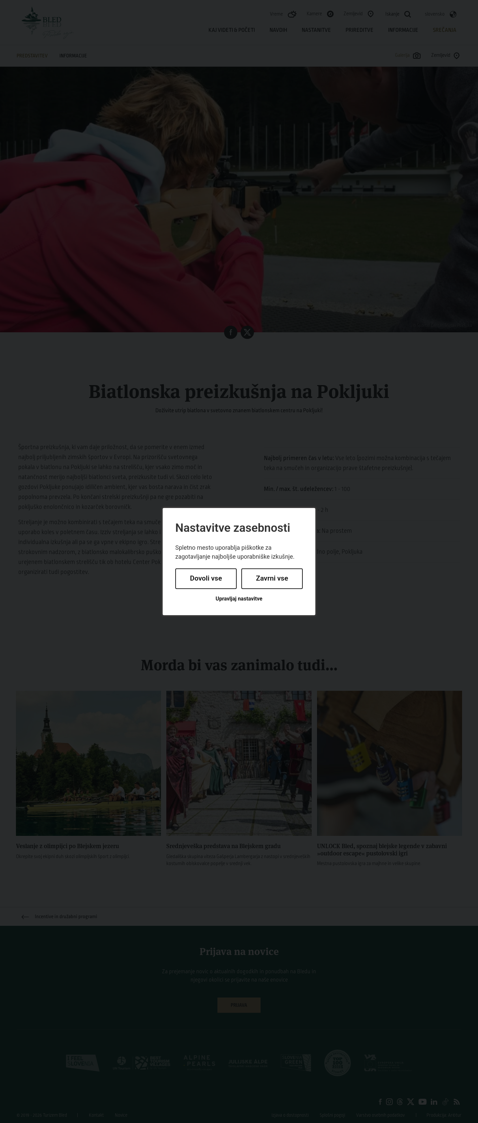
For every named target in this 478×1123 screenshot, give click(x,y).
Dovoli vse (206, 579)
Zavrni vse (272, 579)
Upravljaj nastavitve (239, 599)
